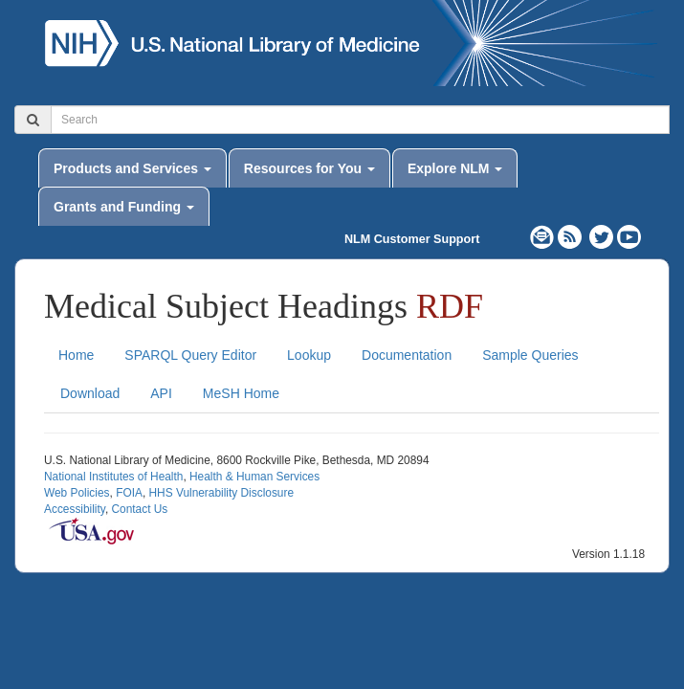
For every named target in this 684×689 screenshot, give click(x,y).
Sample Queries (530, 355)
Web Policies (77, 493)
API (161, 393)
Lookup (309, 355)
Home (76, 355)
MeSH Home (241, 393)
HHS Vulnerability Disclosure (221, 493)
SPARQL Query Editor (190, 355)
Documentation (407, 355)
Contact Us (139, 509)
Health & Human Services (254, 476)
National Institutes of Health (113, 476)
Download (90, 393)
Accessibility (74, 509)
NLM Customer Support (411, 239)
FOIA (129, 493)
